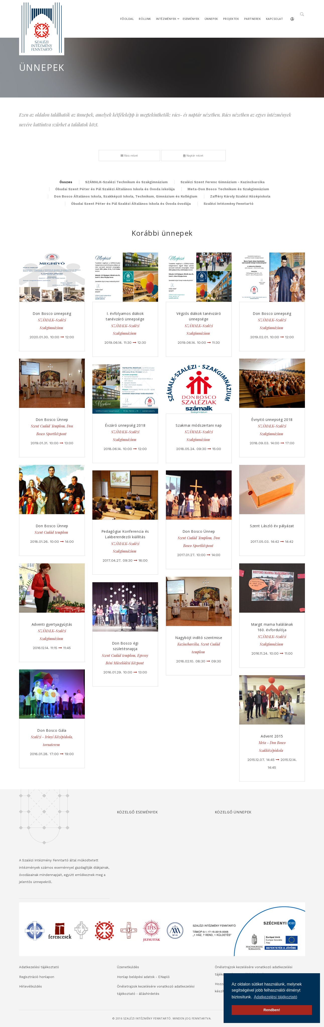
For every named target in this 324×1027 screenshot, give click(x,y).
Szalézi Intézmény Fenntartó (228, 204)
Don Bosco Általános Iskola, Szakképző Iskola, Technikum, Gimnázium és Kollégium (125, 196)
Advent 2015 (272, 736)
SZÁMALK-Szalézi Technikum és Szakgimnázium (126, 182)
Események (191, 19)
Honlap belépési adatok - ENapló (143, 977)
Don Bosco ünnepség (52, 313)
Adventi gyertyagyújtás (52, 624)
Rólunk (145, 19)
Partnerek (252, 19)
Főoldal (127, 19)
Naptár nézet (193, 155)
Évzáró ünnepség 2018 (125, 425)
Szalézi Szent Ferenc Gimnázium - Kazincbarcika (222, 182)
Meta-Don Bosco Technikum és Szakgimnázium (228, 189)
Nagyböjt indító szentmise (198, 637)
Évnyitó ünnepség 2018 (272, 419)
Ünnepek (211, 19)
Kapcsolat (274, 19)
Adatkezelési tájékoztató (39, 967)
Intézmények (166, 19)
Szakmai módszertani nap (199, 425)
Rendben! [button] (272, 1010)
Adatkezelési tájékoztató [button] (275, 997)
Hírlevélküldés (30, 986)
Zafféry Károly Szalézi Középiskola (240, 196)
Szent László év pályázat (272, 525)
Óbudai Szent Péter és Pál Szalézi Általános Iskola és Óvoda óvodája (131, 204)
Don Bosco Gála (52, 730)
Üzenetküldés (128, 967)
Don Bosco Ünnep (52, 419)
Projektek (231, 19)
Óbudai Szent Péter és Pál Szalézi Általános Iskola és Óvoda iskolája (115, 189)
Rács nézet (129, 155)
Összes (65, 182)
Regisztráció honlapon (36, 977)
